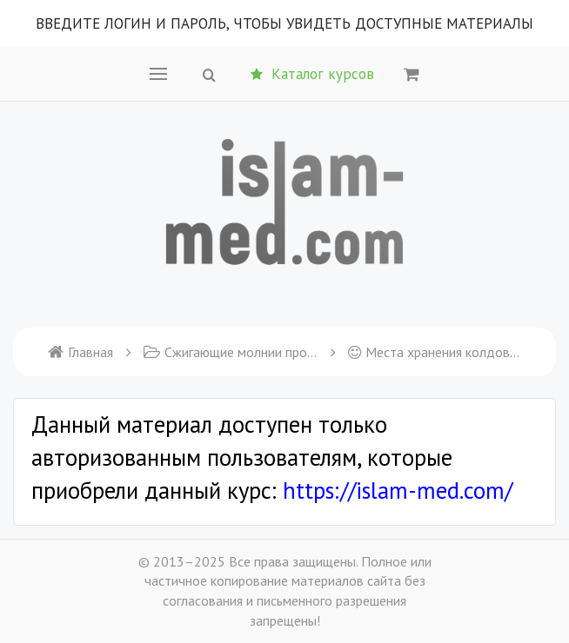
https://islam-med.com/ (397, 490)
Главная (80, 352)
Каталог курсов (312, 73)
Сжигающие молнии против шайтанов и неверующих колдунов (231, 352)
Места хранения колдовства (435, 352)
